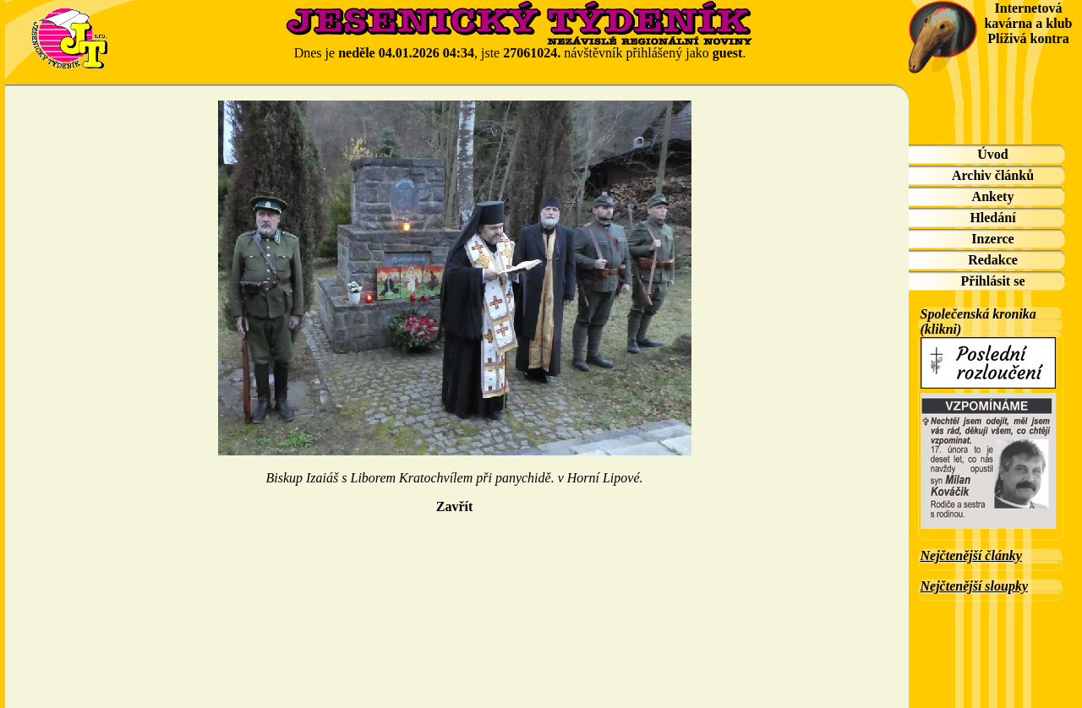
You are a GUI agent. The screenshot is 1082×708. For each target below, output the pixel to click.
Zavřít (454, 506)
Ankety (993, 196)
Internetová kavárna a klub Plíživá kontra (1028, 23)
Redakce (993, 260)
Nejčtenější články (971, 555)
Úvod (992, 154)
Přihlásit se (993, 281)
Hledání (992, 217)
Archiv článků (993, 175)
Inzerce (992, 238)
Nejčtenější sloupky (975, 586)
